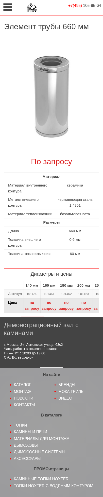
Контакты (24, 405)
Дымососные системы (39, 452)
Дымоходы (26, 445)
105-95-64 (84, 5)
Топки (20, 425)
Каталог (22, 385)
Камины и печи (30, 432)
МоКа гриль (71, 392)
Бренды (66, 385)
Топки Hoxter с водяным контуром (53, 486)
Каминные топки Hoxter (41, 479)
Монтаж (23, 392)
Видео (65, 398)
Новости (23, 398)
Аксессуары (27, 459)
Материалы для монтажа (41, 439)
